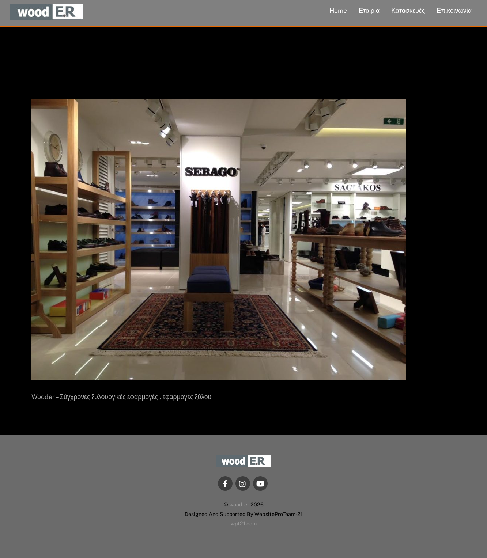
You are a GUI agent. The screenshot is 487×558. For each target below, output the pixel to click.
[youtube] (260, 482)
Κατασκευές (408, 10)
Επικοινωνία (454, 10)
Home (338, 10)
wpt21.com (244, 523)
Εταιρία (369, 10)
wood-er (239, 504)
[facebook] (225, 482)
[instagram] (242, 482)
